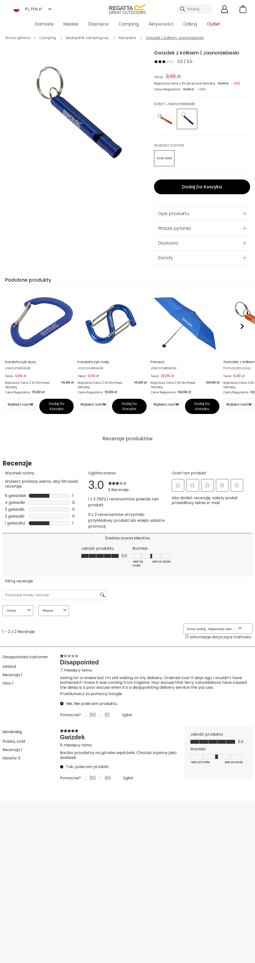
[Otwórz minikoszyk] (243, 9)
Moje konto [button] (48, 812)
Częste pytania (61, 857)
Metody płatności (23, 886)
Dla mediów (98, 900)
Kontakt (228, 812)
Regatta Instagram (102, 934)
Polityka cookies (227, 956)
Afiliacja (94, 908)
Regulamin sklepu (130, 956)
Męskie (70, 24)
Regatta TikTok (92, 934)
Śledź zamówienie (23, 878)
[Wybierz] (163, 158)
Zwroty (165, 258)
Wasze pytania (174, 228)
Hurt (91, 892)
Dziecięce (98, 24)
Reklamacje (17, 870)
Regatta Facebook (82, 934)
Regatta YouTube (113, 934)
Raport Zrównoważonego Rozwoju (104, 878)
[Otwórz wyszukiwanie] (194, 9)
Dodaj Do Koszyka (202, 187)
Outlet (213, 24)
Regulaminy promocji (139, 852)
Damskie (44, 24)
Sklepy (139, 812)
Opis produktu (173, 213)
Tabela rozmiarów (145, 863)
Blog (91, 857)
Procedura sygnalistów (139, 881)
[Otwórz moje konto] (224, 9)
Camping (128, 24)
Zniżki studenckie (143, 870)
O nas (92, 849)
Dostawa (168, 243)
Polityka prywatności (201, 875)
